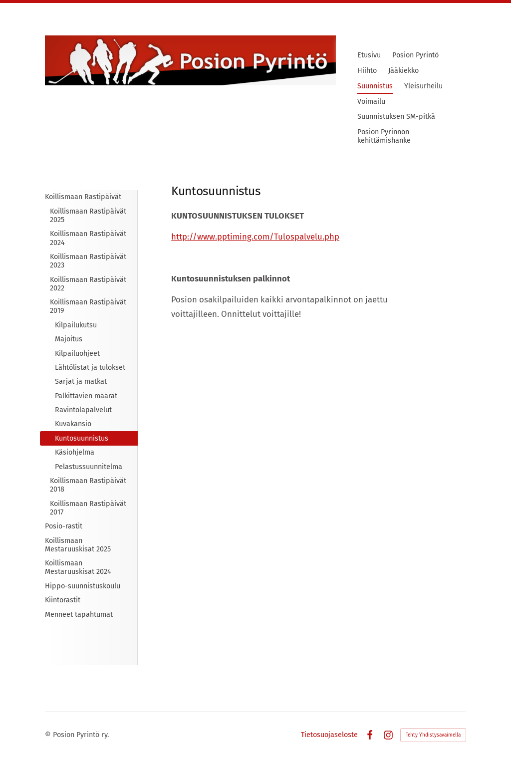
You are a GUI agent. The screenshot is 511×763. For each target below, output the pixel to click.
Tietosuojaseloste (329, 735)
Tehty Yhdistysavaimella (433, 735)
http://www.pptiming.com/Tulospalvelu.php (255, 237)
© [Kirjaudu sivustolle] (49, 735)
